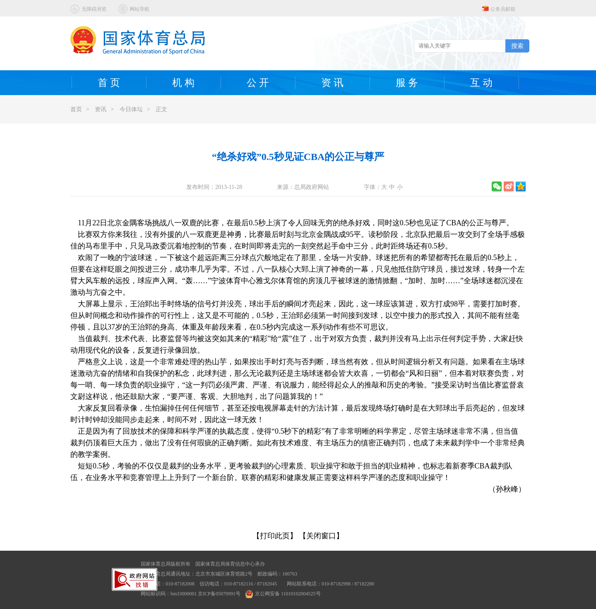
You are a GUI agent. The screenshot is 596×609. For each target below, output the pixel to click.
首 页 (109, 82)
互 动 (481, 82)
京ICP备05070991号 (219, 594)
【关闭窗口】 (321, 536)
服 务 (407, 82)
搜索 (517, 45)
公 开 (258, 82)
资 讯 (332, 82)
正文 (161, 109)
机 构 (183, 82)
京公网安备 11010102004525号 (283, 594)
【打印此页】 (274, 536)
